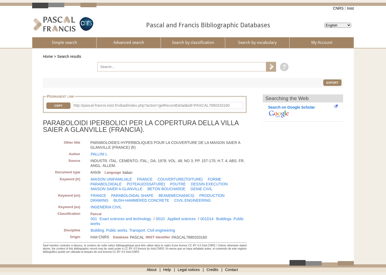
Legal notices (189, 270)
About (152, 270)
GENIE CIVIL (201, 189)
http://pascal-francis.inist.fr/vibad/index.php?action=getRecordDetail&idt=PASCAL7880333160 (151, 105)
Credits (212, 270)
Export (332, 82)
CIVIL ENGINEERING (192, 200)
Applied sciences (182, 219)
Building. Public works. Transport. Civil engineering (133, 230)
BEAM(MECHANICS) (176, 195)
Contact (231, 270)
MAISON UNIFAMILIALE (111, 179)
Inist (350, 8)
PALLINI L (99, 154)
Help (167, 270)
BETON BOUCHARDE (166, 189)
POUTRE (177, 184)
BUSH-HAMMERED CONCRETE (141, 200)
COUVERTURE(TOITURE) (180, 179)
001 (94, 219)
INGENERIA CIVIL (106, 207)
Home (48, 56)
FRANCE (145, 179)
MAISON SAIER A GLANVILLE (116, 189)
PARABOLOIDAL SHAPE (132, 195)
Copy (58, 105)
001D (160, 219)
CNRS (338, 8)
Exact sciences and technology (125, 219)
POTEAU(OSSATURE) (146, 184)
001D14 (207, 219)
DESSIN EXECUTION (209, 184)
